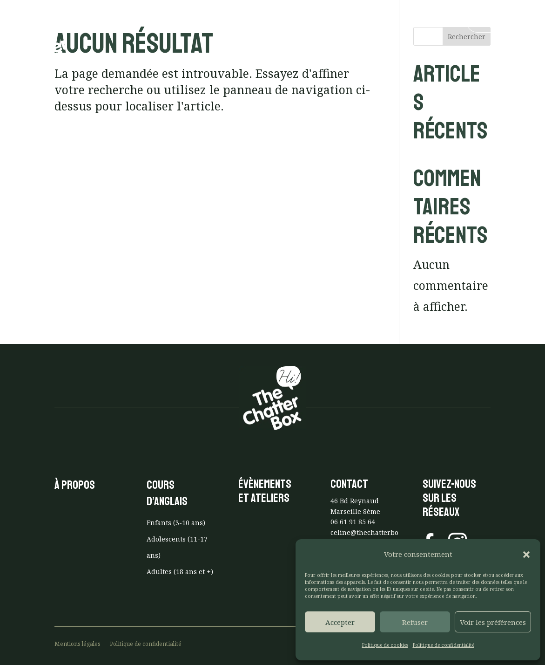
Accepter (340, 622)
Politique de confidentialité (443, 645)
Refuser (415, 622)
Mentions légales (77, 644)
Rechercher (466, 36)
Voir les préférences (493, 622)
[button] (526, 554)
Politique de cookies (385, 645)
